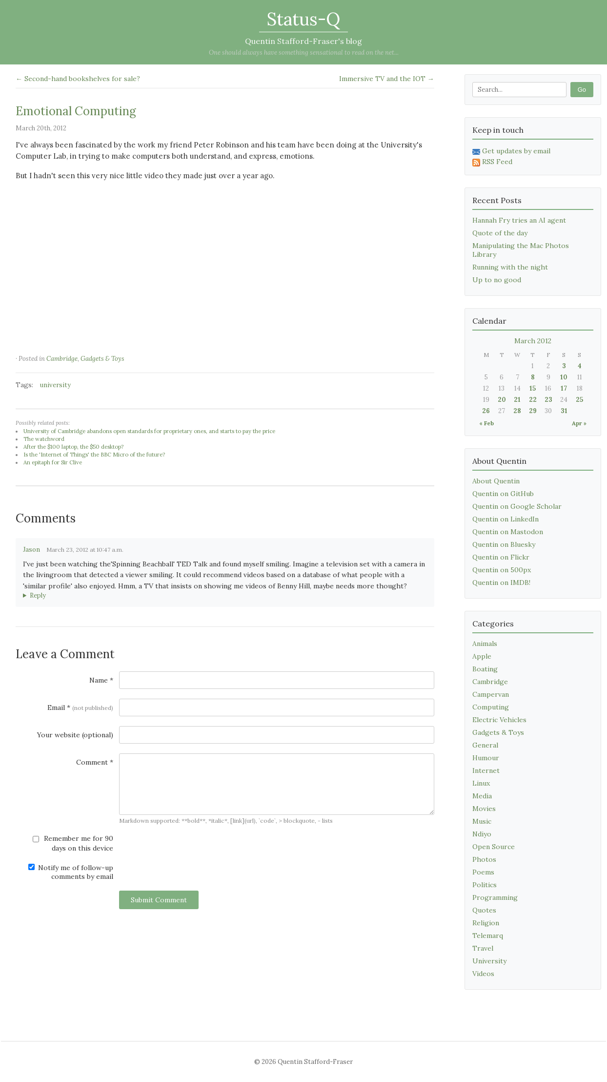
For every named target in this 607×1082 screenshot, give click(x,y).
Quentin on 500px (501, 569)
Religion (485, 922)
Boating (485, 669)
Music (481, 821)
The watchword (43, 439)
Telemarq (487, 935)
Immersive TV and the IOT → (386, 78)
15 (532, 388)
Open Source (493, 846)
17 (564, 388)
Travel (482, 948)
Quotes (484, 910)
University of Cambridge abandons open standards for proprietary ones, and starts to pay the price (149, 431)
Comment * (94, 762)
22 (533, 399)
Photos (484, 859)
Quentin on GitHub (503, 493)
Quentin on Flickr (500, 557)
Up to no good (496, 279)
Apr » (579, 423)
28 (517, 411)
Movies (484, 808)
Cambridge (62, 358)
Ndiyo (481, 834)
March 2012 (532, 340)
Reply (38, 595)
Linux (481, 783)
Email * (80, 707)
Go (582, 89)
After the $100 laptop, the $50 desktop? (73, 446)
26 (486, 411)
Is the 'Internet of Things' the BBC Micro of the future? (94, 454)
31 (564, 411)
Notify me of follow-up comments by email (70, 872)
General (485, 745)
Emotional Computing (76, 111)
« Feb (486, 423)
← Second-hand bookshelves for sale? (78, 78)
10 (563, 377)
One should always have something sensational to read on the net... (304, 52)
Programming (495, 897)
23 (548, 399)
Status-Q (303, 19)
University (489, 961)
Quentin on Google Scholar (517, 506)
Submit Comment (159, 899)
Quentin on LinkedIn (505, 519)
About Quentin (496, 481)
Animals (484, 643)
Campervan (490, 694)
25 (579, 399)
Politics (484, 884)
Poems (483, 872)
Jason (31, 549)
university (55, 385)
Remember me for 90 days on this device (73, 843)
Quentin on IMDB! (501, 582)
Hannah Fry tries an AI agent (519, 220)
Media (482, 795)
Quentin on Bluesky (503, 544)
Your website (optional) (75, 734)
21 (517, 399)
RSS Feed (492, 161)
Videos (483, 973)
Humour (485, 757)
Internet (486, 770)
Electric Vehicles (499, 719)
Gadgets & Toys (102, 358)
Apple (481, 656)
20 (502, 399)
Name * (101, 680)
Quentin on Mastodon (507, 531)
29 (533, 411)
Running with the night (510, 267)
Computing (490, 707)
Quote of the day (499, 233)
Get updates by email (511, 150)
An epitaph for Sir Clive (52, 462)
